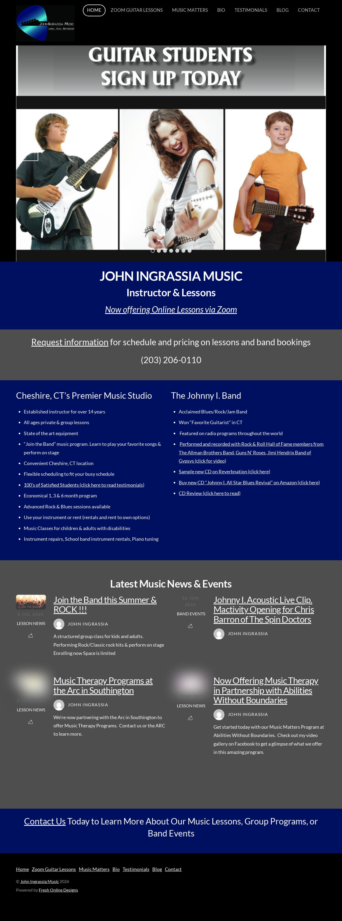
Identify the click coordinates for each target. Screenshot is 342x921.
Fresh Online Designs (58, 890)
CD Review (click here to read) (209, 493)
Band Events (191, 613)
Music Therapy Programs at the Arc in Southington (103, 685)
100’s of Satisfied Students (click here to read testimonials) (84, 485)
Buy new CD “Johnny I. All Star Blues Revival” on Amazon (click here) (249, 482)
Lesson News (31, 623)
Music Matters (190, 10)
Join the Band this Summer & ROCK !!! (105, 604)
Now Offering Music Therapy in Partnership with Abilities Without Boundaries (265, 690)
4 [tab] (171, 251)
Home (94, 10)
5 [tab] (177, 251)
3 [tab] (165, 251)
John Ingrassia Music (39, 881)
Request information (69, 342)
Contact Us (45, 821)
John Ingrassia (88, 623)
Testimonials (251, 10)
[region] (171, 153)
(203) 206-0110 (171, 360)
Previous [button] (30, 153)
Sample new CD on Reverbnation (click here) (224, 471)
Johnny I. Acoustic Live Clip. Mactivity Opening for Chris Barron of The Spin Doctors (263, 609)
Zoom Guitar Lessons (137, 10)
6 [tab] (183, 251)
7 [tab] (190, 251)
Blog (283, 10)
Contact (309, 10)
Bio (221, 10)
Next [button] (312, 153)
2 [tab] (159, 251)
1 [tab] (153, 251)
